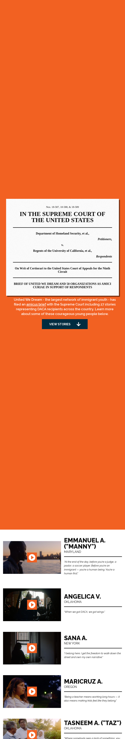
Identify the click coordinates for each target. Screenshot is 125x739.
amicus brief (36, 304)
